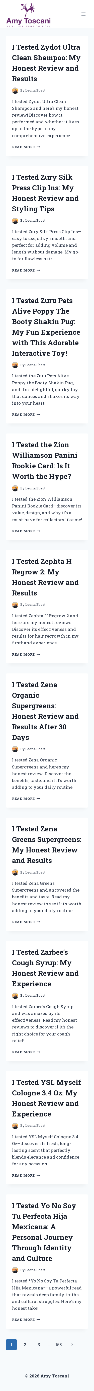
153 (58, 1344)
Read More (26, 147)
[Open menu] (83, 14)
